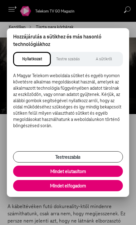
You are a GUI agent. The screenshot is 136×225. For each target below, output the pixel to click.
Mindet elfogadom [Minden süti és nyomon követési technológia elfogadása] (68, 186)
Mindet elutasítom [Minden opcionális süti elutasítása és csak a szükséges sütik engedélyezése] (68, 171)
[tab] (32, 59)
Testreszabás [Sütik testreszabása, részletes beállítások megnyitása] (67, 157)
